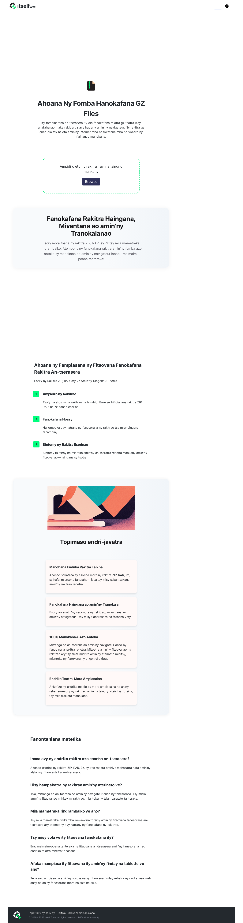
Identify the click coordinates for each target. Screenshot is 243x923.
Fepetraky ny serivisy (41, 912)
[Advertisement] (121, 39)
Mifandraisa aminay (88, 917)
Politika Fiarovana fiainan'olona (76, 912)
